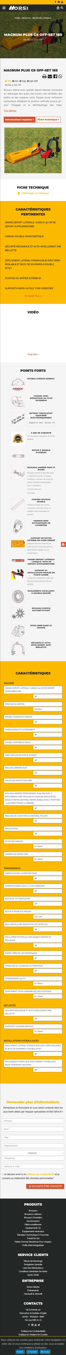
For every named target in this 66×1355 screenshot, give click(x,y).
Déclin (20, 1352)
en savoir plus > (33, 296)
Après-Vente (33, 1275)
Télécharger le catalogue (33, 193)
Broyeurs (33, 1211)
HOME (17, 18)
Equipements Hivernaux (33, 1231)
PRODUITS (26, 18)
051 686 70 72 (35, 1320)
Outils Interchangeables (33, 1245)
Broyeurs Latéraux (33, 1214)
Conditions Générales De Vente (33, 1271)
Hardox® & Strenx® (33, 1294)
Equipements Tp (33, 1228)
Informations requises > (19, 119)
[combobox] (33, 1153)
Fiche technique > (48, 119)
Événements (33, 1290)
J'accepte (32, 1352)
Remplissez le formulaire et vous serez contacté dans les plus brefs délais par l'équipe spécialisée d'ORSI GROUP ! (33, 1109)
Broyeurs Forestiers (33, 1217)
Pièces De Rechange (33, 1261)
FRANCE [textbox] (32, 1153)
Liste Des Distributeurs (33, 1268)
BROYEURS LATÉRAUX (41, 18)
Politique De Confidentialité (33, 1331)
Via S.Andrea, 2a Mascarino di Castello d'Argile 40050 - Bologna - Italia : (33, 1315)
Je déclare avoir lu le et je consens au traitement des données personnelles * (30, 1176)
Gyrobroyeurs (33, 1221)
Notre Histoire (33, 1287)
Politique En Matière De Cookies (33, 1335)
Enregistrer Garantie (33, 1264)
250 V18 (32, 81)
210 (14, 81)
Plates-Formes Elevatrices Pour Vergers (33, 1242)
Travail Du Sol (33, 1238)
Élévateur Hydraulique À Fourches (33, 1235)
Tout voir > (33, 354)
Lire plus (45, 1352)
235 (22, 81)
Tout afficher (10, 111)
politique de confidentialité (40, 1174)
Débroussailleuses (33, 1224)
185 (7, 81)
